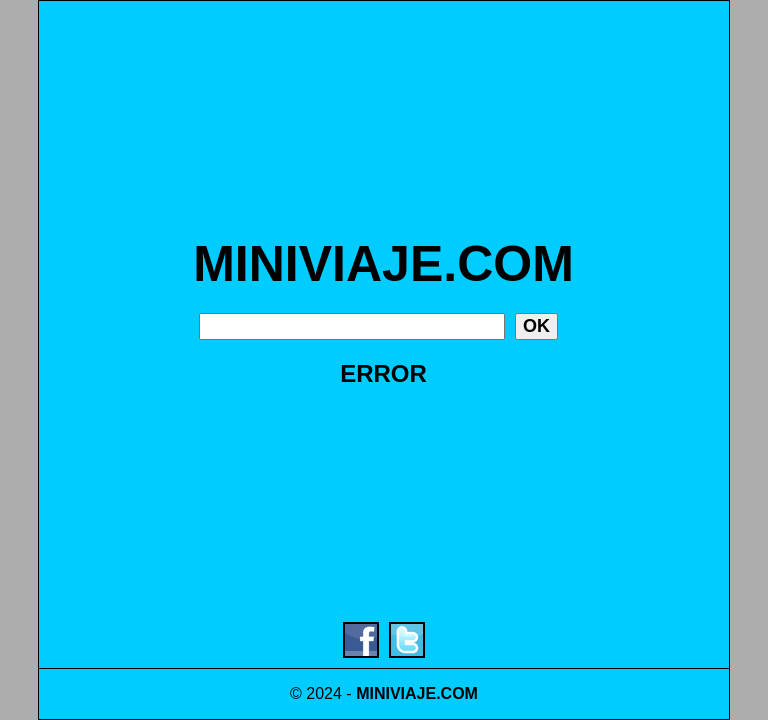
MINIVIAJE (396, 693)
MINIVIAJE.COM (383, 264)
